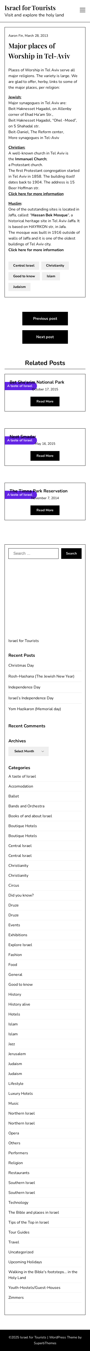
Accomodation (20, 786)
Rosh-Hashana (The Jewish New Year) (41, 676)
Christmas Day (21, 665)
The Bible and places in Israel (33, 1212)
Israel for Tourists (30, 8)
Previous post (45, 318)
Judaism (19, 287)
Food (12, 964)
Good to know (24, 276)
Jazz (11, 1044)
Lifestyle (16, 1083)
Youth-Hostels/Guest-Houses (34, 1287)
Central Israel (23, 265)
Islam (51, 276)
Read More (45, 401)
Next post (45, 337)
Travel (13, 1242)
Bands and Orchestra (26, 806)
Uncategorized (20, 1252)
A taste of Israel (22, 776)
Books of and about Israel (30, 816)
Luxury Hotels (20, 1093)
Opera (13, 1133)
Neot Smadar (23, 436)
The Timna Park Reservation (39, 491)
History (14, 994)
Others (14, 1143)
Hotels (14, 1014)
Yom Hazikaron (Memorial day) (34, 709)
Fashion (15, 954)
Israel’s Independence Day (31, 698)
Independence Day (24, 687)
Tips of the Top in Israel (28, 1222)
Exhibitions (17, 935)
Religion (15, 1163)
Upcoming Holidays (25, 1262)
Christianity (55, 265)
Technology (18, 1202)
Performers (18, 1153)
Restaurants (19, 1173)
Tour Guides (19, 1232)
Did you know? (21, 895)
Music (13, 1103)
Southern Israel (21, 1182)
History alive (19, 1004)
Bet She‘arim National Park (37, 382)
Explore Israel (20, 945)
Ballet (13, 796)
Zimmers (16, 1297)
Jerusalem (17, 1054)
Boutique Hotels (22, 826)
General (15, 974)
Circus (13, 885)
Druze (13, 905)
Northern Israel (21, 1113)
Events (14, 925)
